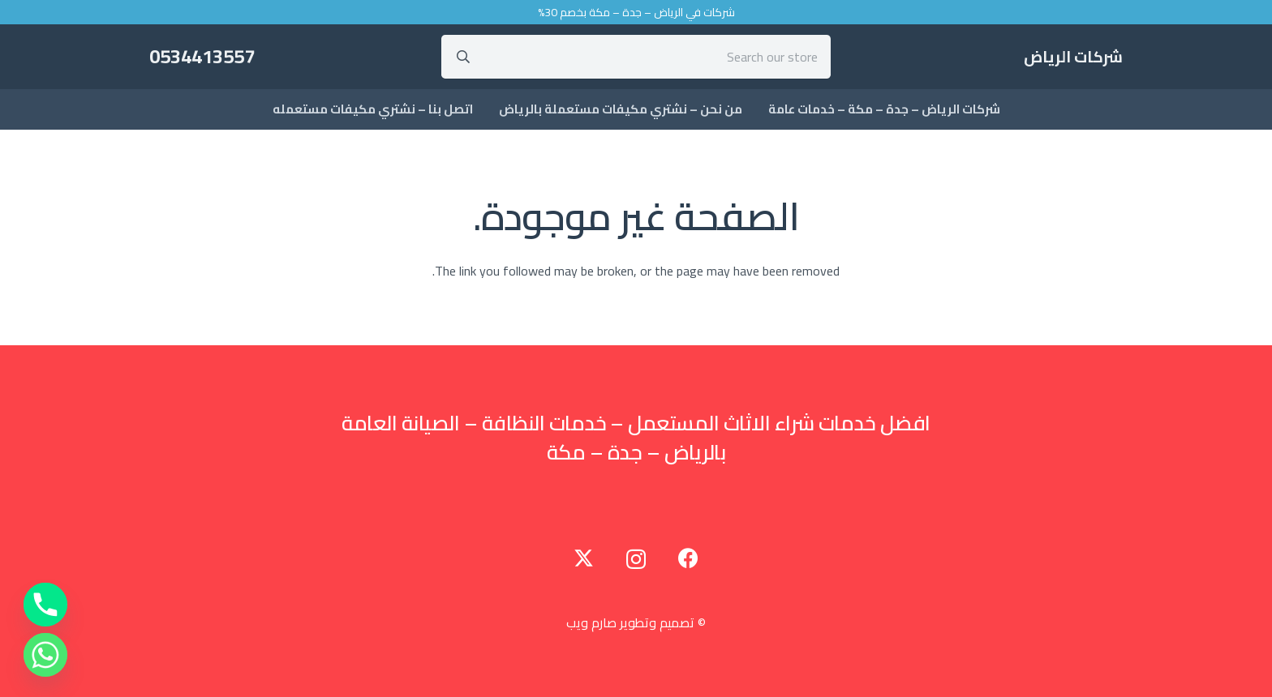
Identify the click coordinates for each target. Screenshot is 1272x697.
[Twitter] (584, 558)
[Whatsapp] (45, 655)
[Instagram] (636, 559)
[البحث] (463, 57)
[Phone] (45, 604)
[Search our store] (636, 57)
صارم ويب (591, 622)
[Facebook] (688, 558)
